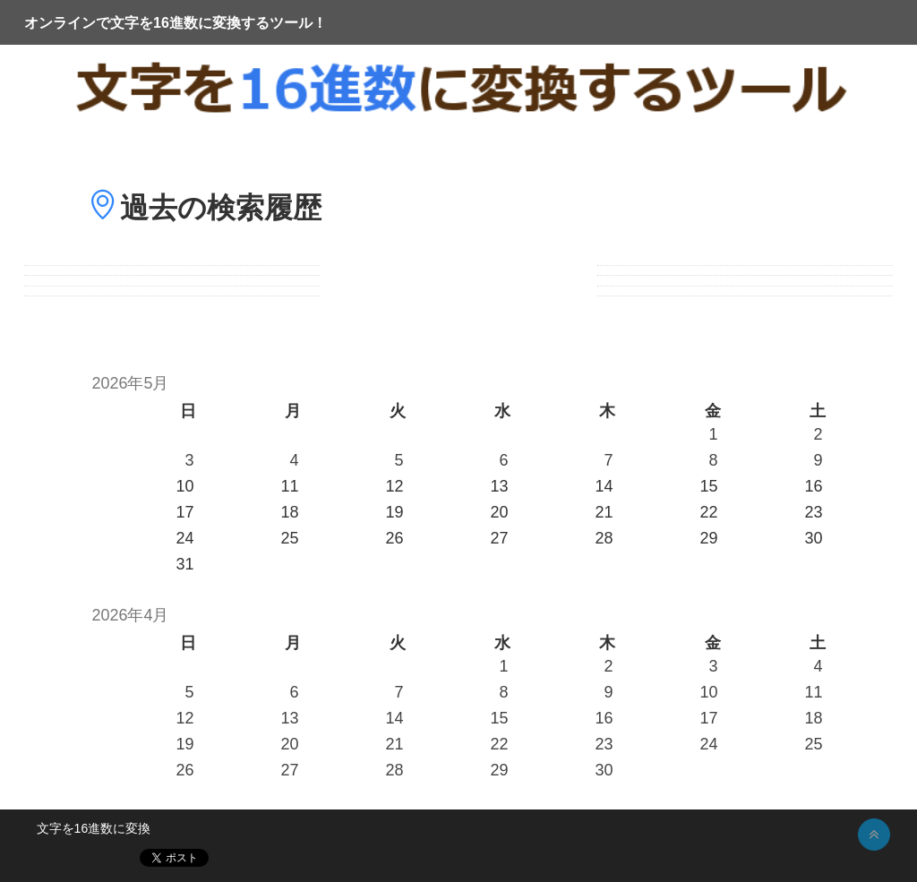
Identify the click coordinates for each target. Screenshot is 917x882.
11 (814, 692)
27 (289, 770)
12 (184, 718)
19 (184, 744)
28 (394, 770)
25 (814, 744)
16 (604, 718)
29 (499, 770)
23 (604, 744)
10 (708, 692)
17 (708, 718)
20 (289, 744)
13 (289, 718)
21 (394, 744)
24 (708, 744)
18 (814, 718)
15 (499, 718)
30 (604, 770)
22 (499, 744)
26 (184, 770)
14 (394, 718)
